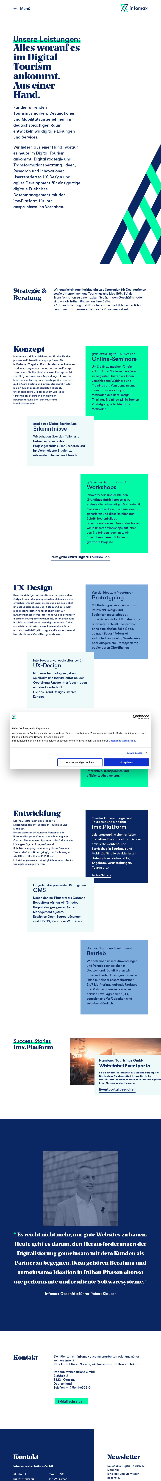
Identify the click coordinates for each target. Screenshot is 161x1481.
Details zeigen (134, 753)
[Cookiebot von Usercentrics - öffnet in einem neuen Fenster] (135, 717)
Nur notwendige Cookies (80, 762)
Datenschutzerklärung (122, 740)
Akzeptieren (126, 762)
